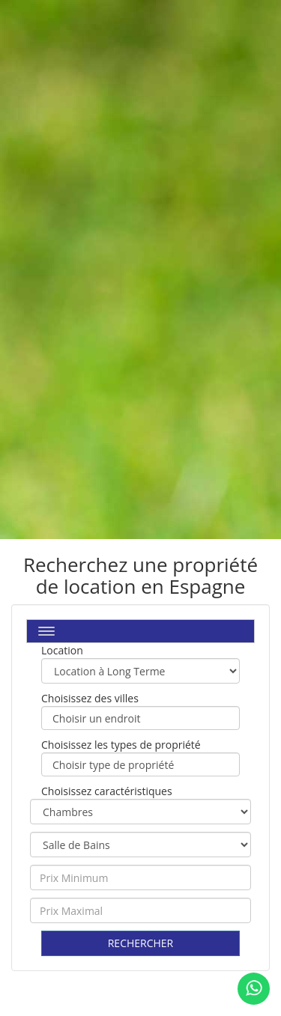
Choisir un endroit (140, 718)
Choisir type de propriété (140, 765)
